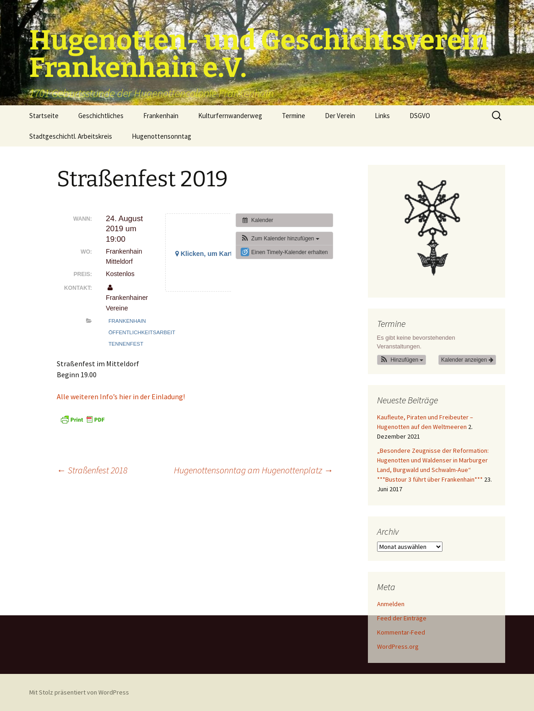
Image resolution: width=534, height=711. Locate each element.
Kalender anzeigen (467, 360)
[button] (280, 238)
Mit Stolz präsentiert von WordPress (79, 692)
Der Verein (340, 115)
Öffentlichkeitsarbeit (141, 332)
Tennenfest (125, 344)
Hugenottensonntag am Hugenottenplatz (253, 470)
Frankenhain (160, 115)
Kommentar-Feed (401, 632)
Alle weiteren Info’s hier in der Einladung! (121, 396)
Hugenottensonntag (161, 136)
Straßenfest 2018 (92, 470)
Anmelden (391, 604)
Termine (293, 115)
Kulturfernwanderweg (230, 115)
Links (382, 115)
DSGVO (420, 115)
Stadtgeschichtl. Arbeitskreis (70, 136)
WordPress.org (398, 646)
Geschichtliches (101, 115)
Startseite (44, 115)
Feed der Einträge (401, 618)
